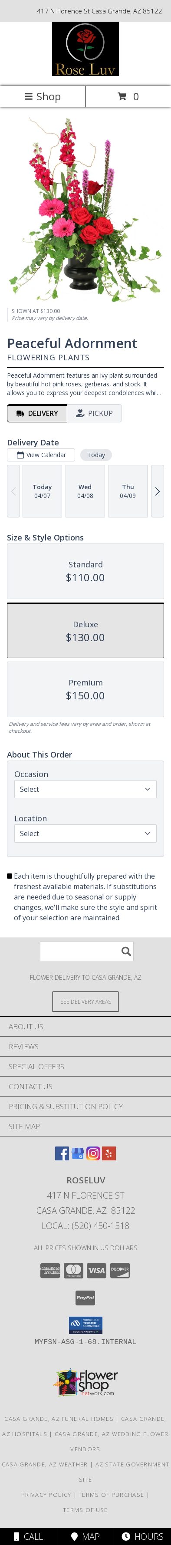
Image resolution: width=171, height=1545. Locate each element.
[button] (85, 1325)
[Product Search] (87, 951)
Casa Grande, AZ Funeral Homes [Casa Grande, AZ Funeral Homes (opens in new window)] (59, 1419)
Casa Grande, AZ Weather (45, 1464)
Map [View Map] (85, 1536)
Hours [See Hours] (143, 1536)
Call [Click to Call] (28, 1536)
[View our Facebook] (62, 1158)
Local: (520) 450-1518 (85, 1226)
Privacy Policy (46, 1495)
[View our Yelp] (109, 1158)
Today (96, 455)
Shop (42, 96)
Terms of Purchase (111, 1495)
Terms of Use (85, 1510)
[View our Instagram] (93, 1158)
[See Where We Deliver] (85, 1001)
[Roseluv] (85, 73)
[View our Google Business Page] (78, 1158)
